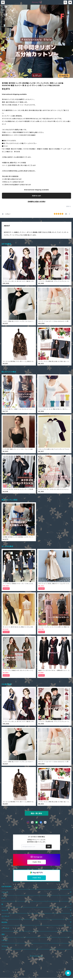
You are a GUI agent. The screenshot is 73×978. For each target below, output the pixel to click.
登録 (48, 846)
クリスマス (5, 946)
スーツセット (5, 928)
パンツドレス (5, 916)
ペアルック (5, 892)
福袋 (3, 934)
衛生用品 (4, 922)
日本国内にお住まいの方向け (36, 201)
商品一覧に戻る (36, 813)
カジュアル (5, 910)
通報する (68, 206)
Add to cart (36, 196)
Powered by (36, 959)
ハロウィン (5, 940)
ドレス (3, 898)
